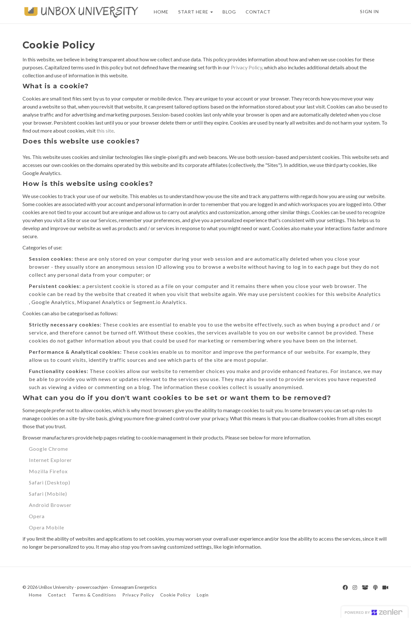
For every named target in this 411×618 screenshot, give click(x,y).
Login (203, 594)
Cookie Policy (175, 594)
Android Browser (50, 505)
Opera (37, 516)
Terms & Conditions (94, 594)
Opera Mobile (46, 527)
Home (35, 594)
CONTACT (258, 11)
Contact (57, 594)
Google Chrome (48, 449)
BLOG (229, 11)
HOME (161, 11)
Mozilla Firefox (48, 471)
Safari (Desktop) (49, 482)
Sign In (369, 11)
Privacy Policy (246, 67)
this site (105, 130)
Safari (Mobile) (48, 494)
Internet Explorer (50, 460)
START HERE (195, 11)
